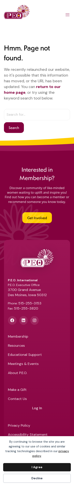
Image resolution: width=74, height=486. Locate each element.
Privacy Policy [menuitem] (19, 426)
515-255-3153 (29, 303)
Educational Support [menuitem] (25, 355)
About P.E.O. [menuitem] (17, 373)
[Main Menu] (67, 15)
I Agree (37, 467)
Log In (37, 408)
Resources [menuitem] (16, 346)
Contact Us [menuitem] (17, 399)
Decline (37, 478)
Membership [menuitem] (18, 337)
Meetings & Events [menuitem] (23, 364)
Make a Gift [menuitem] (17, 390)
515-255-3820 (26, 308)
